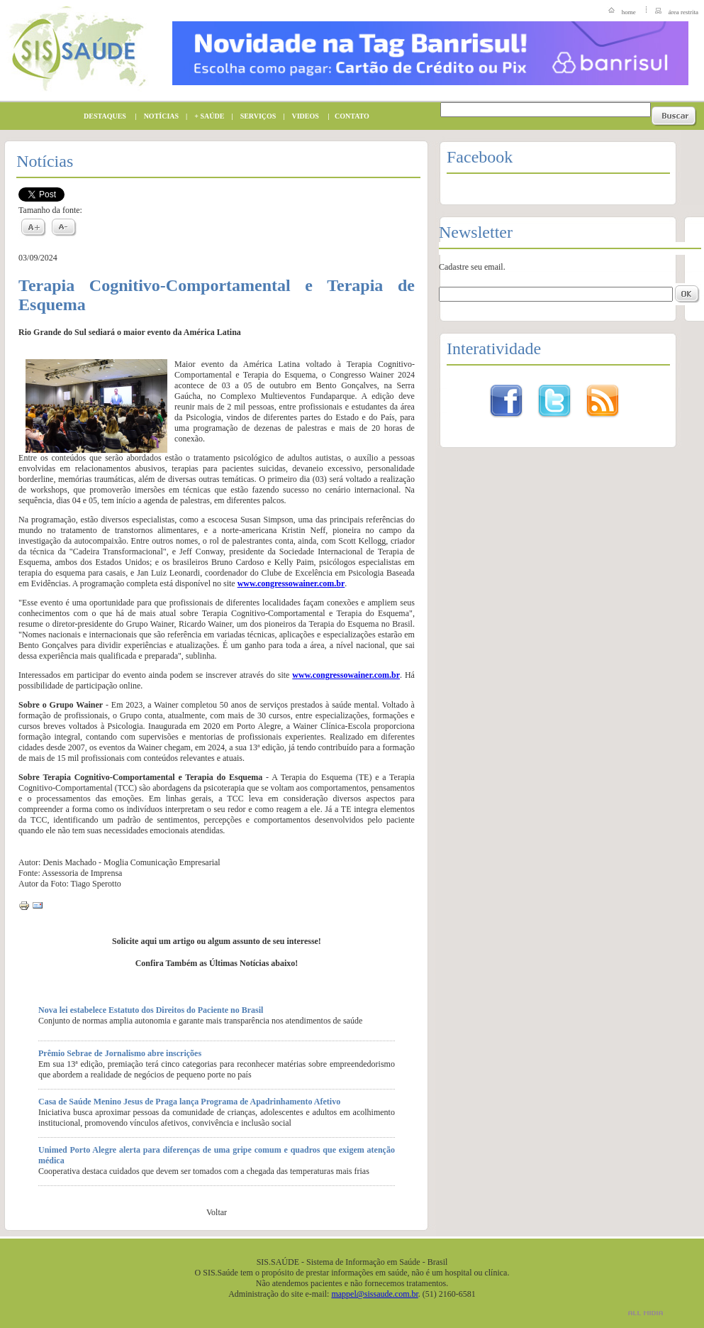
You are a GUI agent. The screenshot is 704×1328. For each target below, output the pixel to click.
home (629, 12)
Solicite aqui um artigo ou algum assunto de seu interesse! (216, 941)
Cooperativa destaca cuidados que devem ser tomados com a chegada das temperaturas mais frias (203, 1171)
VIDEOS (302, 116)
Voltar (216, 1212)
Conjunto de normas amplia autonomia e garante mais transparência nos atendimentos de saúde (200, 1021)
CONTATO (349, 116)
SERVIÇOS (254, 116)
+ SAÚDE (205, 116)
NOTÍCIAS (158, 116)
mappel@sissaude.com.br (374, 1294)
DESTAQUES (101, 116)
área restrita (683, 12)
